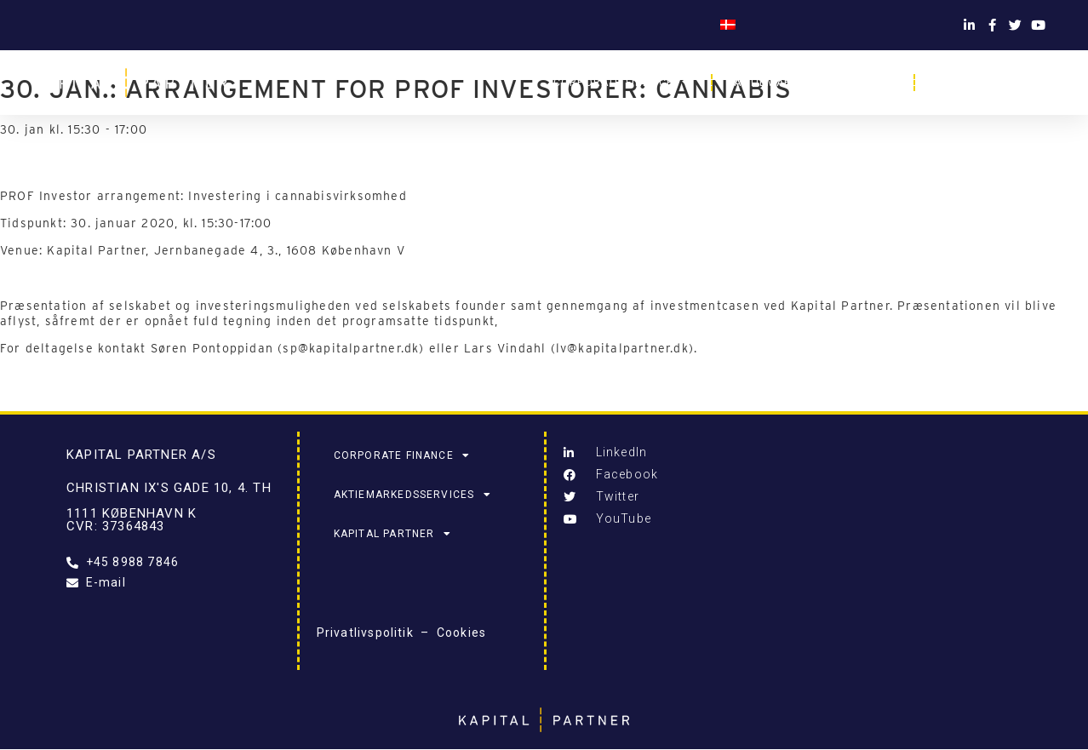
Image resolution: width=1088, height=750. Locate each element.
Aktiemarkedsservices (812, 82)
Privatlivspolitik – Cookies (402, 632)
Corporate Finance (621, 82)
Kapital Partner (995, 82)
